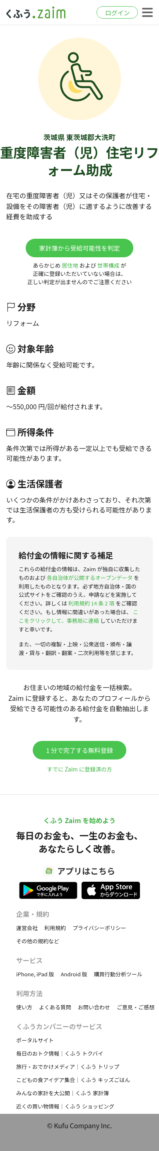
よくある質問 (55, 1007)
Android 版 (74, 974)
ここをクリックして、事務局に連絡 (78, 616)
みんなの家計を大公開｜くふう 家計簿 (62, 1093)
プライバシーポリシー (99, 928)
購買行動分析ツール (118, 974)
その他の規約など (37, 941)
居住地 (70, 265)
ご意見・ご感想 (135, 1007)
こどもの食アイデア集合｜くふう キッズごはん (73, 1080)
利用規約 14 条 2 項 (91, 603)
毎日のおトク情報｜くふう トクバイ (59, 1053)
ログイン (117, 12)
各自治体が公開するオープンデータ (89, 577)
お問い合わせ (94, 1007)
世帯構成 (108, 265)
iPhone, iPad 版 (35, 974)
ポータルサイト (35, 1040)
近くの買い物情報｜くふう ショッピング (65, 1106)
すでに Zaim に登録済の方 (79, 769)
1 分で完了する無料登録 (79, 750)
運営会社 (27, 928)
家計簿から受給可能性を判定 (79, 248)
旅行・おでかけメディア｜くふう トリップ (67, 1066)
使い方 (24, 1007)
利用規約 (55, 928)
